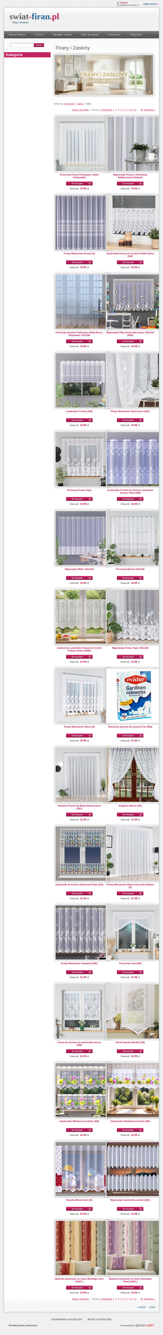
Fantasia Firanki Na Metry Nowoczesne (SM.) (79, 807)
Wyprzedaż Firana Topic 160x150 (130, 648)
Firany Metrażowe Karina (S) (79, 253)
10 (135, 110)
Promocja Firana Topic (79, 490)
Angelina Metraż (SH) (130, 805)
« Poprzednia (105, 110)
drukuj (152, 1307)
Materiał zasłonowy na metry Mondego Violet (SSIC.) (130, 1280)
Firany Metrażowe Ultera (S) (79, 726)
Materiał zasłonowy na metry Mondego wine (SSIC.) (79, 1280)
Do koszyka (77, 183)
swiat (34, 16)
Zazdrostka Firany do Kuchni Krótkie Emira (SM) (130, 254)
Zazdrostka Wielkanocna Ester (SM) (79, 1121)
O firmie (39, 34)
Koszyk (124, 2)
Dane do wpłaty (89, 34)
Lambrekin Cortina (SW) (79, 411)
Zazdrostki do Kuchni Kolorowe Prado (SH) (79, 884)
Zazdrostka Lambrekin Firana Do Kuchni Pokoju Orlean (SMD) (79, 649)
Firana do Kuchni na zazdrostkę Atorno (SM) (79, 1043)
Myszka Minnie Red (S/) (79, 1200)
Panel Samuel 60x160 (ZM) (130, 1042)
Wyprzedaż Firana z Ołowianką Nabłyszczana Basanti (130, 176)
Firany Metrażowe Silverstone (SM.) (130, 411)
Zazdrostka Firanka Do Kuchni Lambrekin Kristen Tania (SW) (130, 491)
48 (142, 110)
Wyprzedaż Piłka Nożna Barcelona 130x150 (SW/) (130, 333)
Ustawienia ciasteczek (66, 1319)
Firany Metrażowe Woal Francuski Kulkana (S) (130, 886)
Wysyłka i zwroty (62, 34)
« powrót (141, 1307)
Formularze (114, 34)
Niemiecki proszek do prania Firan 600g (130, 726)
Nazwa (80, 104)
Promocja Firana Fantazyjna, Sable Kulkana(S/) (79, 176)
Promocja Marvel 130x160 (130, 569)
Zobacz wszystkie (80, 110)
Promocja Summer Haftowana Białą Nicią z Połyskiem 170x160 (79, 333)
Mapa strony (149, 4)
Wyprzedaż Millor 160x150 (79, 569)
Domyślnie (69, 104)
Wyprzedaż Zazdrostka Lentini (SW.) (130, 1200)
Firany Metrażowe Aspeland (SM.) (79, 963)
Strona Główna (17, 34)
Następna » (149, 110)
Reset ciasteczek (99, 1319)
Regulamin (136, 34)
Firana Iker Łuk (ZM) (130, 963)
